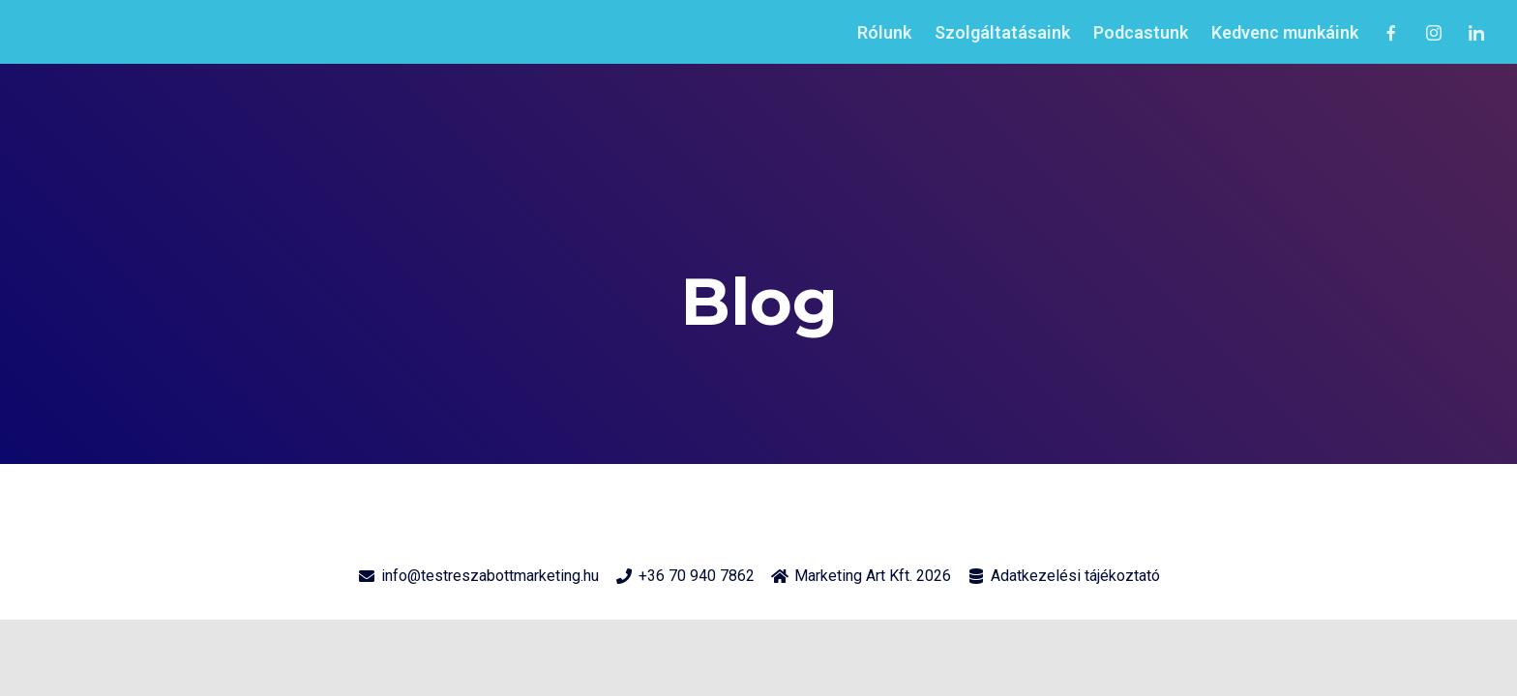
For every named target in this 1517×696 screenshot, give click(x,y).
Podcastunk (1140, 32)
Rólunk (884, 32)
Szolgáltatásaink (1002, 32)
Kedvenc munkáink (1284, 32)
